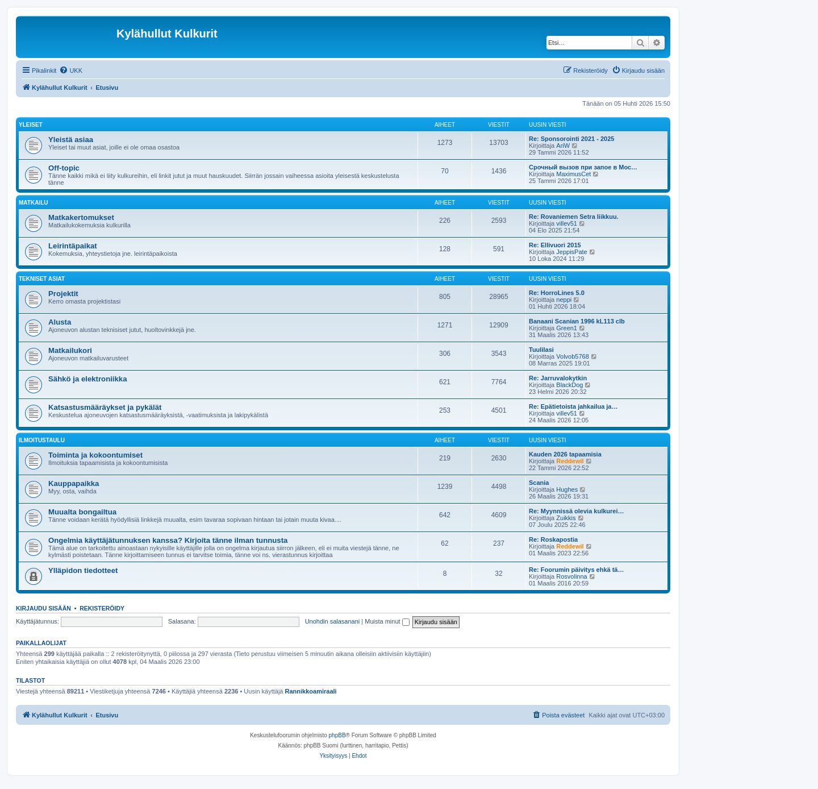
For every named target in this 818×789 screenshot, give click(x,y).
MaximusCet (573, 174)
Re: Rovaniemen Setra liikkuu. (574, 216)
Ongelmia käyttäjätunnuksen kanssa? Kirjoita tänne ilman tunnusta (167, 540)
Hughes (567, 489)
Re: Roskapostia (553, 539)
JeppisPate (571, 251)
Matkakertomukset (81, 217)
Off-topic (64, 168)
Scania (539, 482)
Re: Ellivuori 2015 (555, 245)
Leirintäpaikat (72, 246)
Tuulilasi (541, 349)
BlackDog (569, 384)
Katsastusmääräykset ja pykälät (104, 407)
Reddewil (569, 461)
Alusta (59, 322)
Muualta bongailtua (82, 512)
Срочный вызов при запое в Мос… (583, 167)
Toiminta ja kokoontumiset (95, 455)
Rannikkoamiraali (311, 691)
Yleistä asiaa (70, 139)
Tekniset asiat (42, 279)
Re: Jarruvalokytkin (558, 378)
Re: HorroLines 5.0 (557, 292)
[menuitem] (70, 70)
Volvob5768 (572, 356)
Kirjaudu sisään (43, 608)
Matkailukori (70, 350)
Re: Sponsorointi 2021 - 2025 (571, 138)
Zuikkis (565, 517)
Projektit (63, 293)
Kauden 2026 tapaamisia (565, 454)
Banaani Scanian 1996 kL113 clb (577, 321)
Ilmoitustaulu (42, 440)
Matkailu (33, 203)
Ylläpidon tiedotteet (83, 570)
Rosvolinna (571, 576)
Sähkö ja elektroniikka (87, 379)
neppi (563, 299)
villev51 (566, 223)
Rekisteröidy (102, 608)
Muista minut (387, 621)
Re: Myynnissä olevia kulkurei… (576, 511)
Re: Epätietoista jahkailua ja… (573, 406)
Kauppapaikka (73, 483)
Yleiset (31, 125)
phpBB (337, 735)
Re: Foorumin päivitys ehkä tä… (576, 569)
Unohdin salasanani (332, 621)
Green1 (566, 328)
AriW (563, 145)
